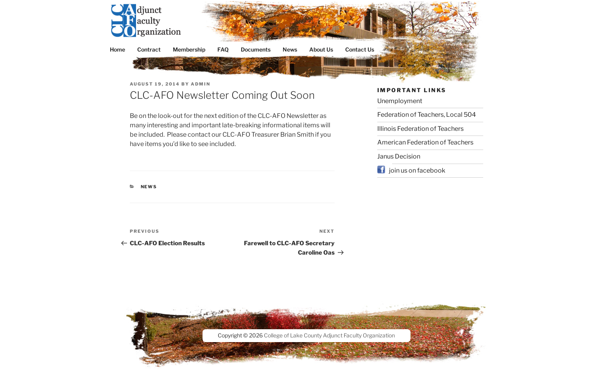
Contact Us (359, 49)
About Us (321, 49)
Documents (256, 49)
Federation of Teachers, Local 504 (426, 114)
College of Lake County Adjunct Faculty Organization (329, 335)
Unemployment (399, 101)
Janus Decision (398, 156)
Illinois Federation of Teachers (420, 128)
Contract (149, 49)
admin (200, 84)
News (290, 49)
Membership (189, 49)
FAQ (223, 49)
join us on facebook (417, 170)
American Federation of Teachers (425, 142)
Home (117, 49)
